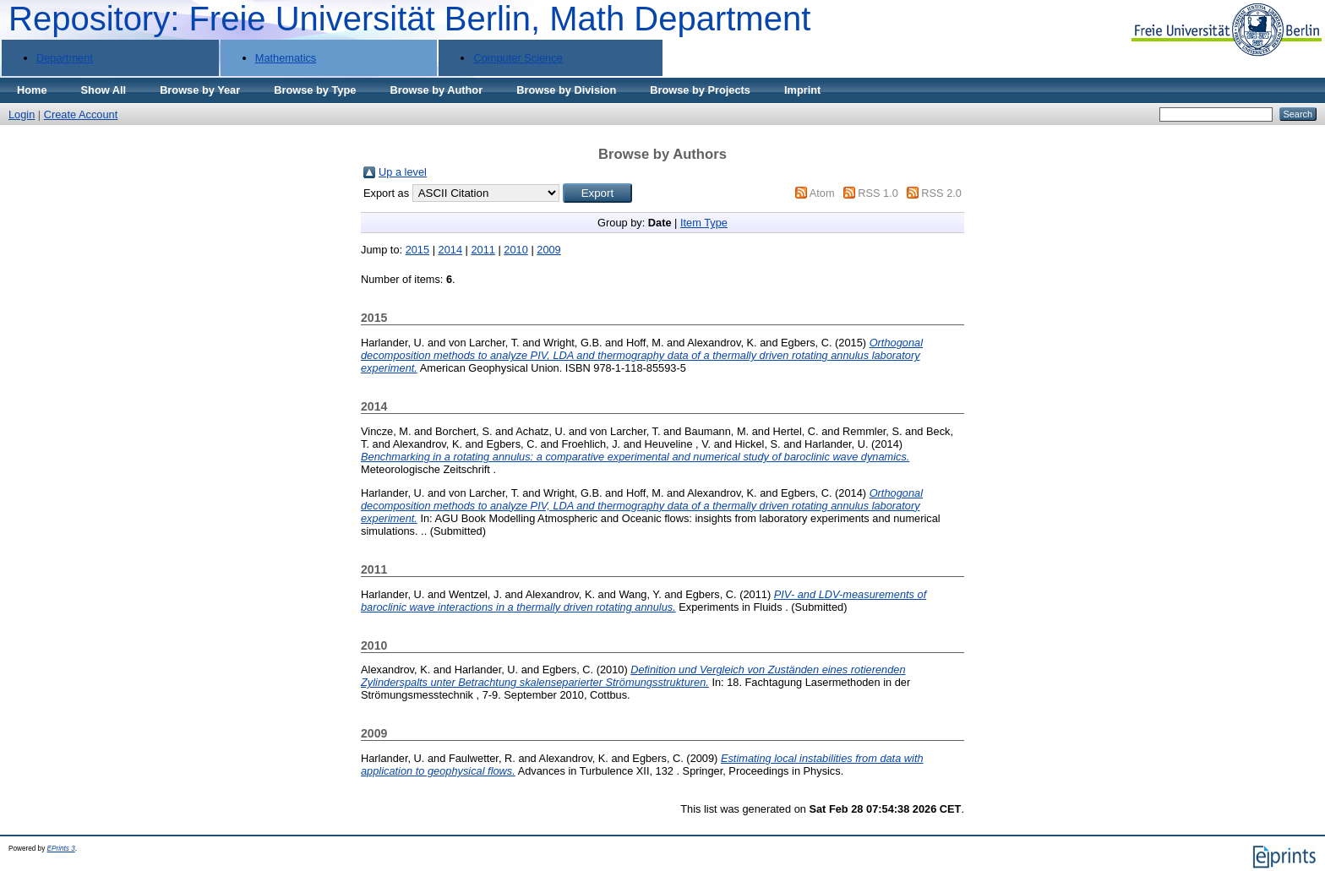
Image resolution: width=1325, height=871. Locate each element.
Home (32, 90)
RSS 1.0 (878, 193)
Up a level (403, 172)
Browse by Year (200, 90)
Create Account (81, 114)
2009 (548, 249)
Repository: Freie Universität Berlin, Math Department (409, 18)
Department (64, 58)
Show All (104, 90)
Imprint (802, 90)
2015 (417, 249)
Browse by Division (566, 90)
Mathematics (286, 58)
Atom (822, 193)
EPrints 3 (61, 848)
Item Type (704, 222)
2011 (482, 249)
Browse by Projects (700, 90)
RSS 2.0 (941, 193)
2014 (450, 249)
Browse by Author (436, 90)
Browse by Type (315, 90)
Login (21, 114)
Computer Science (517, 58)
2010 (515, 249)
